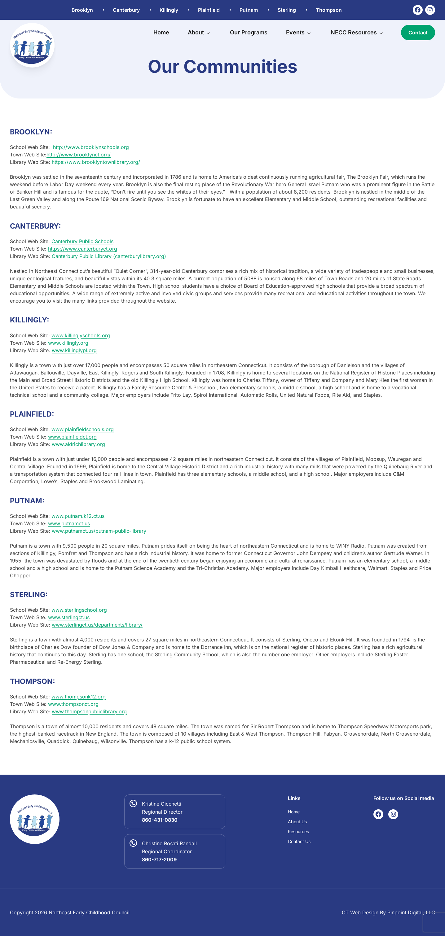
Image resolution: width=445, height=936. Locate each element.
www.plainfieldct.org (72, 437)
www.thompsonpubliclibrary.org (89, 711)
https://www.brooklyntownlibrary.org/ (96, 162)
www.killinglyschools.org (80, 335)
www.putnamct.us (69, 523)
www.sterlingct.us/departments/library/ (97, 625)
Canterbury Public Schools (82, 241)
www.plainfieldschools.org (82, 429)
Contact (418, 32)
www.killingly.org (68, 343)
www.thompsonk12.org (78, 696)
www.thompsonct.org (73, 704)
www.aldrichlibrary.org (78, 444)
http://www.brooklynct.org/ (78, 154)
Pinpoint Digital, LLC (411, 912)
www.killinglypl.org (74, 350)
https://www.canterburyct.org (82, 249)
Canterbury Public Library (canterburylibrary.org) (109, 256)
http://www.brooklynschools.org (91, 147)
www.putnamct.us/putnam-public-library (99, 531)
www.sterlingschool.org (79, 610)
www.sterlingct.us (69, 617)
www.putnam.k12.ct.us (77, 516)
